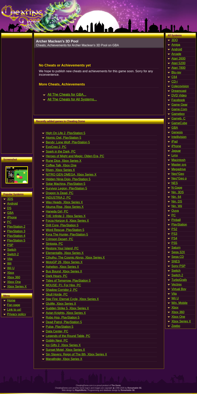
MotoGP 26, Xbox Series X (64, 262)
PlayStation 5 (16, 240)
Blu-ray (176, 72)
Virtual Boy (178, 289)
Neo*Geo (177, 173)
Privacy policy (16, 314)
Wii (9, 263)
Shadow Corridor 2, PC (62, 289)
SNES (175, 261)
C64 (174, 77)
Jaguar (176, 150)
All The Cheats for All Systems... (72, 99)
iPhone (12, 217)
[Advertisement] (16, 95)
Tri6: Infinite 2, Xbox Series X (66, 216)
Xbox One (14, 282)
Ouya (175, 210)
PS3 (174, 233)
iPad (174, 141)
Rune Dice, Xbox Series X (63, 160)
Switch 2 (13, 254)
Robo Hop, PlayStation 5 (62, 317)
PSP (10, 245)
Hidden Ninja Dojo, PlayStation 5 (68, 179)
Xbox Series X (17, 286)
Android (12, 203)
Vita (9, 258)
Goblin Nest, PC (57, 340)
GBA (10, 212)
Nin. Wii (176, 206)
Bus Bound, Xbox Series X (64, 271)
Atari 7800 (178, 67)
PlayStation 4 (16, 235)
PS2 (174, 229)
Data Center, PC (57, 331)
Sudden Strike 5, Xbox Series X (67, 308)
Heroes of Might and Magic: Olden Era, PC (75, 156)
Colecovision (180, 86)
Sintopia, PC (54, 243)
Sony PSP (178, 266)
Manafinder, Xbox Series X (64, 359)
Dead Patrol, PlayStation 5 (64, 322)
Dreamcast (178, 90)
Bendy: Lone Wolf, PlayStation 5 (68, 142)
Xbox (10, 272)
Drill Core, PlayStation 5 (62, 225)
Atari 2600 (178, 58)
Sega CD (177, 256)
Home (11, 300)
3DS (10, 199)
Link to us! (14, 309)
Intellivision (178, 137)
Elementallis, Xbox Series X (65, 253)
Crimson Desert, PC (59, 239)
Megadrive (178, 169)
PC (9, 222)
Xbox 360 (13, 277)
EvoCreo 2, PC (56, 146)
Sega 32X (178, 252)
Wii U (10, 268)
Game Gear (179, 104)
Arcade (176, 54)
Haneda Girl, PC (57, 211)
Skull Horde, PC (57, 294)
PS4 (174, 238)
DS (9, 208)
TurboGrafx (179, 279)
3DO (174, 40)
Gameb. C (178, 118)
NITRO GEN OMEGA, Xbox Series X (71, 174)
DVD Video (179, 95)
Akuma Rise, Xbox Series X (65, 206)
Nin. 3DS (177, 192)
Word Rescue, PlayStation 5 (65, 229)
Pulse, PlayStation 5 (59, 326)
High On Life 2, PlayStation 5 (65, 133)
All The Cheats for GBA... (67, 94)
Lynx (174, 155)
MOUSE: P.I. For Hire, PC (63, 285)
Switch (11, 249)
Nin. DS (176, 201)
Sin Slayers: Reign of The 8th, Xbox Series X (76, 354)
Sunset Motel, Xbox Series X (65, 349)
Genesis (177, 132)
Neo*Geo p (179, 178)
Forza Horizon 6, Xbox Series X (67, 220)
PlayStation (179, 224)
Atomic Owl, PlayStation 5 (63, 137)
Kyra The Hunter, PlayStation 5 (67, 234)
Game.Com (179, 109)
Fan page (13, 305)
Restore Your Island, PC (62, 248)
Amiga (175, 44)
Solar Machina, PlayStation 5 (65, 183)
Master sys (178, 164)
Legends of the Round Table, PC (68, 336)
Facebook (178, 100)
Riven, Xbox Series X (60, 170)
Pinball (176, 219)
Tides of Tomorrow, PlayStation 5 (68, 280)
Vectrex (176, 284)
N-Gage (176, 187)
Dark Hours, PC (56, 276)
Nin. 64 (176, 196)
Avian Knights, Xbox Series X (66, 312)
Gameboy (178, 113)
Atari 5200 (178, 63)
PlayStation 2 (16, 226)
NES (174, 183)
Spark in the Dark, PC (61, 151)
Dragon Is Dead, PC (59, 193)
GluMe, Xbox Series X (61, 303)
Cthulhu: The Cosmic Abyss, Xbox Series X (75, 257)
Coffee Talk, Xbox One (61, 165)
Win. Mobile (179, 302)
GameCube (179, 123)
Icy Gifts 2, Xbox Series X (63, 345)
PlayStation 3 (16, 231)
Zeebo (175, 326)
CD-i (174, 81)
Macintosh (178, 160)
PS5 (174, 243)
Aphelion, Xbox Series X (62, 266)
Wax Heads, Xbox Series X (64, 202)
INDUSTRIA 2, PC (58, 197)
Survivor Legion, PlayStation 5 (66, 188)
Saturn (175, 247)
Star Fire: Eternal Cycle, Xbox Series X (72, 299)
